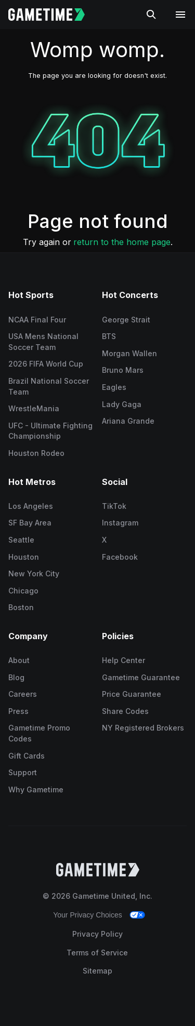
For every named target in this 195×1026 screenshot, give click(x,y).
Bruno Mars (123, 370)
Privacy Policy (97, 933)
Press (18, 711)
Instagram (120, 522)
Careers (22, 694)
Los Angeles (30, 506)
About (19, 660)
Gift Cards (26, 755)
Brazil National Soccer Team (48, 386)
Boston (21, 607)
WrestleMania (33, 408)
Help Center (123, 660)
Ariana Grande (128, 420)
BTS (109, 336)
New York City (33, 573)
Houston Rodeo (36, 453)
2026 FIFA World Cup (45, 363)
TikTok (114, 506)
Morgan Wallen (129, 353)
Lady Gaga (121, 404)
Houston (23, 556)
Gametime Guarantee (141, 677)
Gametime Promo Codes (39, 733)
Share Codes (125, 711)
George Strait (126, 319)
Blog (16, 677)
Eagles (114, 387)
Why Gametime (35, 789)
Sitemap (97, 970)
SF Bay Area (29, 522)
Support (22, 772)
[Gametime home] (52, 14)
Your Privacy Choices (87, 915)
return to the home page (122, 242)
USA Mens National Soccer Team (43, 342)
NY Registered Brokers (143, 727)
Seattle (21, 539)
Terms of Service (97, 952)
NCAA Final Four (37, 319)
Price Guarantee (131, 694)
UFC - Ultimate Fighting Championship (50, 431)
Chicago (23, 590)
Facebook (120, 556)
